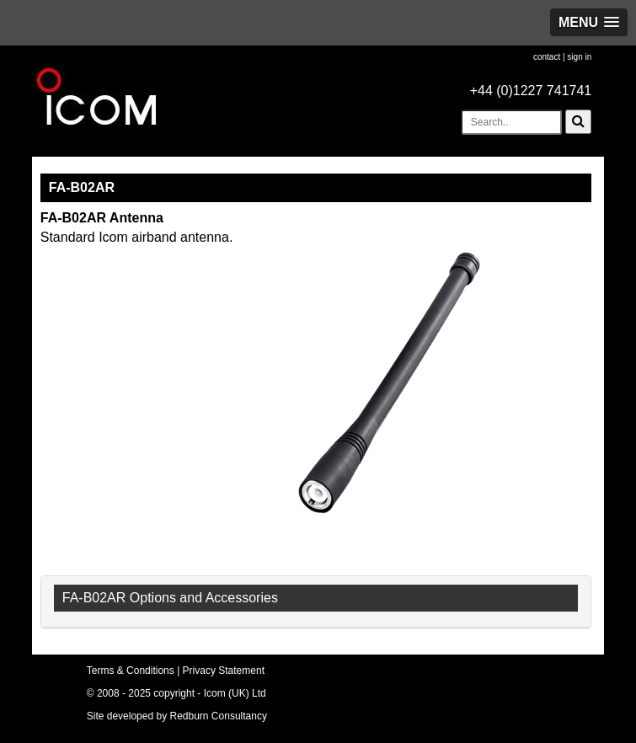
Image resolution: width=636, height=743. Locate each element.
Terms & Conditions (130, 670)
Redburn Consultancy (218, 716)
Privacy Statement (224, 670)
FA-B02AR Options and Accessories (170, 598)
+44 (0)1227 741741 (531, 90)
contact (546, 56)
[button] (589, 22)
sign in (579, 56)
